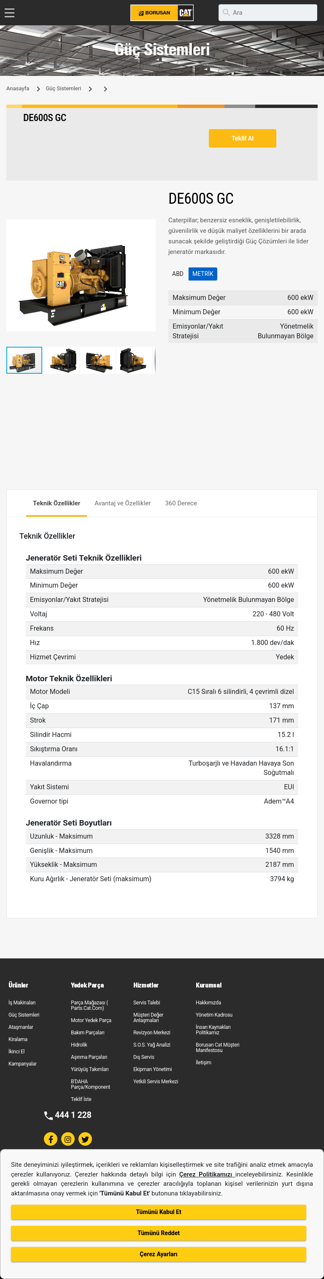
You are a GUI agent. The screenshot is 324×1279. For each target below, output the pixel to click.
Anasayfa (17, 88)
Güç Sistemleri (63, 88)
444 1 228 (73, 1115)
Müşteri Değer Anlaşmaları (148, 1017)
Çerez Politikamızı (207, 1174)
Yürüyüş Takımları (90, 1069)
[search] (268, 12)
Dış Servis (143, 1057)
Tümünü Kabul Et (158, 1212)
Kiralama (17, 1039)
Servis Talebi (146, 1003)
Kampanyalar (22, 1064)
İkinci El (16, 1052)
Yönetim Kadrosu (214, 1015)
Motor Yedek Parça (91, 1020)
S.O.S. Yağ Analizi (151, 1045)
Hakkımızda (208, 1003)
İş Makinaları (21, 1003)
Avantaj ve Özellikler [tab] (122, 503)
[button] (148, 227)
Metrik (202, 273)
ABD (178, 273)
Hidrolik (79, 1045)
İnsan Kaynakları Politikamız (213, 1030)
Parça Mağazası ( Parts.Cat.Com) (89, 1005)
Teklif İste (81, 1099)
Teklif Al (243, 138)
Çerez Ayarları (158, 1254)
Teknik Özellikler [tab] (56, 503)
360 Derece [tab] (181, 503)
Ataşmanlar (20, 1027)
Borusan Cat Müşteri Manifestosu (217, 1047)
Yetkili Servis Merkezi (155, 1082)
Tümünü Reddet (159, 1233)
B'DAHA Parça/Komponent (90, 1084)
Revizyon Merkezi (151, 1033)
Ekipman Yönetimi (152, 1069)
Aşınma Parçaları (89, 1057)
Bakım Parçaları (87, 1033)
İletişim (203, 1063)
